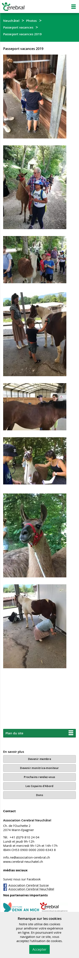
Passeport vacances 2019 (22, 34)
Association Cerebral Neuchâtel (31, 889)
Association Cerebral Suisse (28, 885)
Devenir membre (39, 759)
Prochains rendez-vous (39, 777)
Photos (31, 20)
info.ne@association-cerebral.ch (26, 857)
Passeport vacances (18, 27)
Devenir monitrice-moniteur (39, 768)
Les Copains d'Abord (39, 786)
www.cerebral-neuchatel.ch (23, 861)
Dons (39, 795)
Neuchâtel (11, 20)
